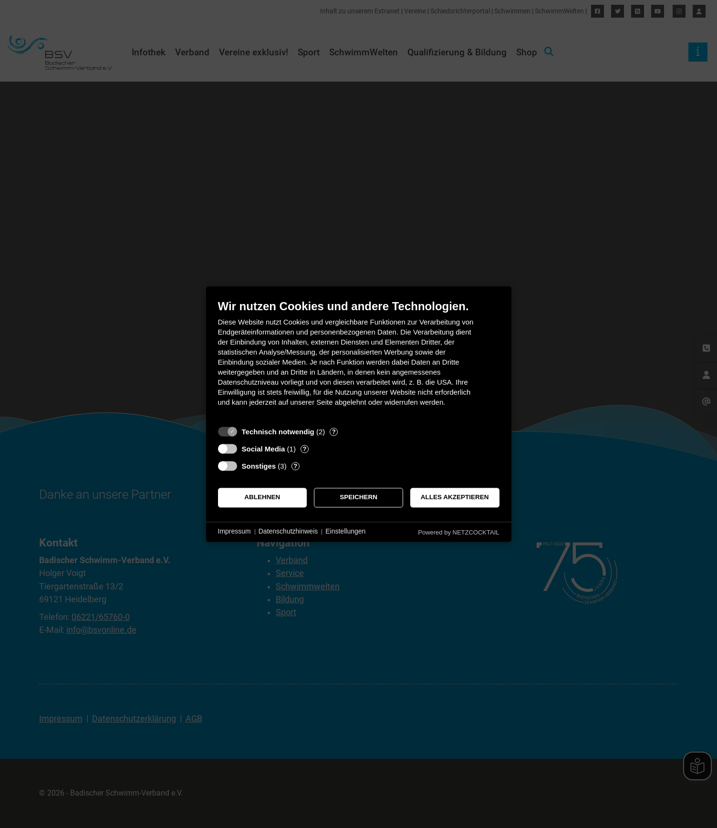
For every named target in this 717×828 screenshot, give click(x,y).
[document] (358, 360)
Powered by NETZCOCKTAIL (458, 532)
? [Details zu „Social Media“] (304, 448)
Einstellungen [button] (345, 531)
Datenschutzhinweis (288, 531)
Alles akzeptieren (455, 497)
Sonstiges (259, 466)
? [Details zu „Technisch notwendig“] (334, 431)
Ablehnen (262, 497)
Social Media (263, 449)
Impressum (234, 531)
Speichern (358, 497)
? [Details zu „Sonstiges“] (295, 466)
